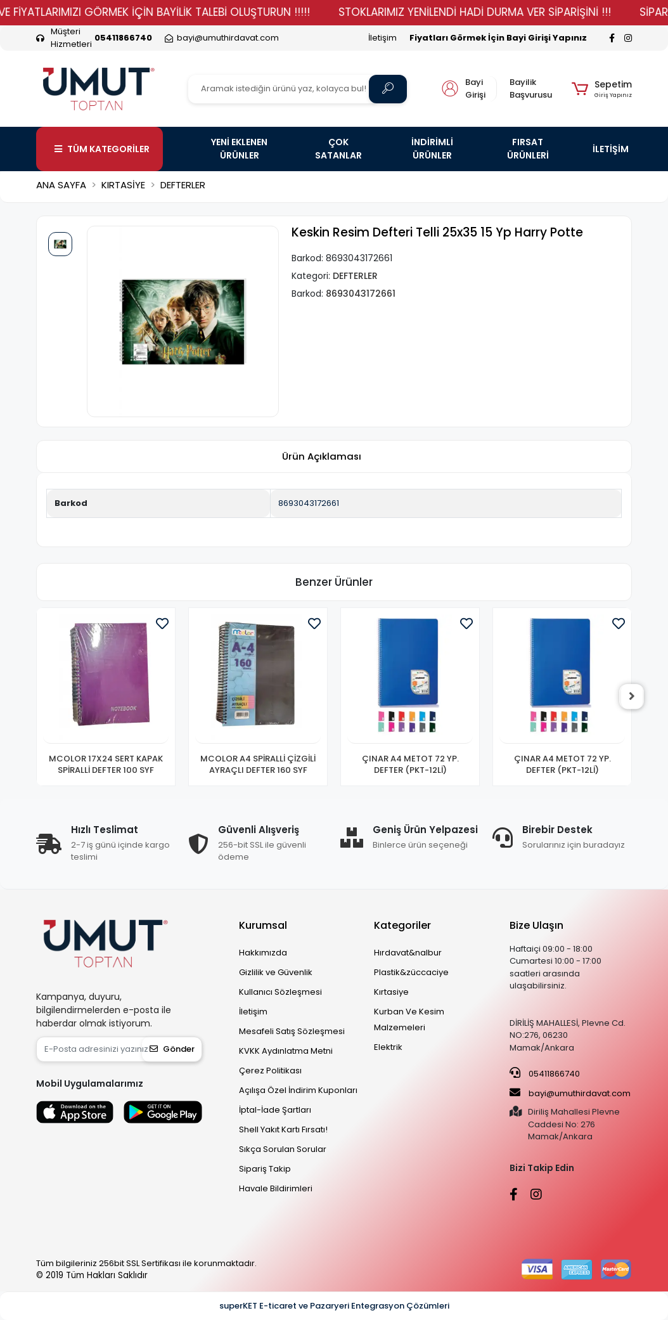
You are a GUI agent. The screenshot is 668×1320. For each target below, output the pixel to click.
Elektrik (388, 1047)
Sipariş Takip (265, 1169)
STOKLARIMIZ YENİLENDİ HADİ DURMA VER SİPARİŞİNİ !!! (494, 12)
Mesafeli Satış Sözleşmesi (292, 1031)
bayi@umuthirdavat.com (570, 1093)
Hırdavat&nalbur (408, 953)
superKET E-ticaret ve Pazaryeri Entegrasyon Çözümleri (334, 1306)
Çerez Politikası (270, 1070)
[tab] (321, 456)
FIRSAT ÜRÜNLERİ (528, 149)
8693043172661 (308, 503)
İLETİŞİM (611, 149)
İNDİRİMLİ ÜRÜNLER (432, 149)
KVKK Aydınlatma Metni (286, 1051)
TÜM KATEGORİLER (102, 149)
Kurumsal (263, 925)
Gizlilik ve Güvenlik (275, 972)
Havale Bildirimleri (275, 1188)
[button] (602, 89)
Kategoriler (402, 925)
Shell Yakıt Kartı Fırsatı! (283, 1129)
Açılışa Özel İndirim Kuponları (298, 1090)
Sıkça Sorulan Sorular (282, 1149)
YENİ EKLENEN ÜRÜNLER (239, 149)
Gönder (172, 1049)
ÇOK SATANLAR (338, 149)
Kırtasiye (391, 992)
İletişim (382, 38)
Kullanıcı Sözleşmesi (280, 992)
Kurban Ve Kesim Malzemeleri (409, 1019)
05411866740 (545, 1073)
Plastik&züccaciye (411, 972)
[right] (632, 696)
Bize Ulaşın (536, 925)
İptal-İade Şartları (275, 1110)
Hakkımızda (263, 953)
